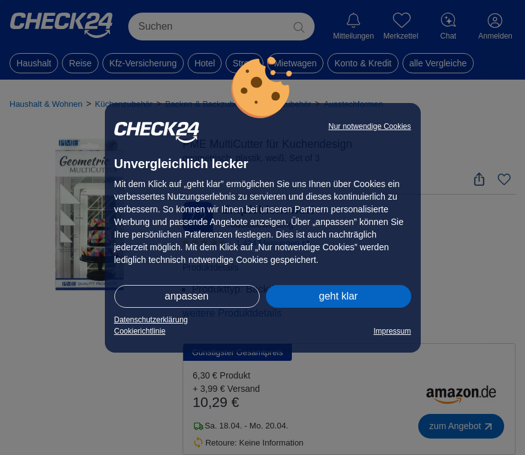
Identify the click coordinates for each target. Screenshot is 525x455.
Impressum (392, 331)
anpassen (186, 296)
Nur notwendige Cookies (370, 126)
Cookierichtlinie (140, 331)
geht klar (338, 296)
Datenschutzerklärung (151, 319)
